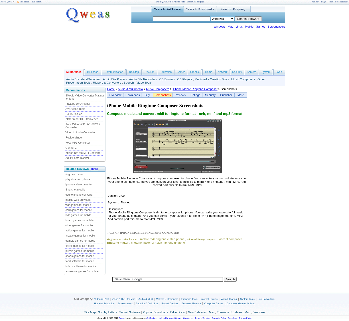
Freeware (223, 312)
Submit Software (129, 312)
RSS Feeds (23, 2)
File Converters (266, 299)
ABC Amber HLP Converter (81, 119)
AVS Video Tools (75, 108)
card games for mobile (78, 210)
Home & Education (104, 303)
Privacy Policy (245, 318)
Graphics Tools (189, 299)
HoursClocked (73, 114)
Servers (251, 72)
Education (166, 72)
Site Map (90, 312)
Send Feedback (341, 2)
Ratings (195, 95)
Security (237, 72)
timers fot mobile (75, 189)
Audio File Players (115, 79)
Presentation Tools (78, 82)
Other (261, 79)
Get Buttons (151, 318)
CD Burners (167, 79)
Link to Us (163, 318)
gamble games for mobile (80, 240)
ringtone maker (74, 174)
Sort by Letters (107, 312)
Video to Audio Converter (80, 132)
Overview (115, 95)
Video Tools (143, 82)
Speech (129, 82)
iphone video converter (78, 184)
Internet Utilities (209, 299)
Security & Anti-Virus (147, 303)
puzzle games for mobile (79, 251)
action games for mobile (79, 230)
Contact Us (188, 318)
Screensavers (276, 26)
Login (323, 2)
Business (92, 72)
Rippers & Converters (107, 82)
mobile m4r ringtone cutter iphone (162, 239)
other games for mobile (79, 225)
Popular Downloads (155, 312)
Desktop (134, 72)
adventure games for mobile (82, 271)
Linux (239, 26)
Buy (147, 95)
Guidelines (232, 318)
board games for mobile (79, 220)
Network (222, 72)
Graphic (194, 72)
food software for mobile (79, 261)
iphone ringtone (174, 242)
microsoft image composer (202, 239)
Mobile (249, 26)
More (240, 95)
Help (331, 2)
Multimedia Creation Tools (212, 79)
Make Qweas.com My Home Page (170, 2)
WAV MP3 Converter (77, 142)
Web (279, 72)
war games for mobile (78, 205)
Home (208, 72)
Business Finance (191, 303)
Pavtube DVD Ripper (77, 103)
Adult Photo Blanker (77, 158)
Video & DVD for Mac (123, 299)
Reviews (180, 95)
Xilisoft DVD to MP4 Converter (83, 152)
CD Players (184, 79)
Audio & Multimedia (130, 89)
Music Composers (243, 79)
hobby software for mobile (80, 266)
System (266, 72)
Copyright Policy (219, 318)
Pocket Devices (170, 303)
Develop (149, 72)
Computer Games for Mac (241, 303)
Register (315, 2)
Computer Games (213, 303)
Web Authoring (229, 299)
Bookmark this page (195, 2)
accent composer (230, 239)
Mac (230, 26)
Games (260, 26)
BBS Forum (37, 2)
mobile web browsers (78, 199)
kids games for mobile (78, 215)
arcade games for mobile (80, 235)
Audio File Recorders (143, 79)
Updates (236, 312)
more (94, 169)
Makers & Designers (167, 299)
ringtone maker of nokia (146, 242)
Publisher (226, 95)
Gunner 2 (71, 147)
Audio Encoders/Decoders (83, 79)
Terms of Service (202, 318)
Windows (219, 26)
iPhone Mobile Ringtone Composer (194, 89)
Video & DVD (101, 299)
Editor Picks (178, 312)
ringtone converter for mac (122, 239)
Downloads (133, 95)
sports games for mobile (79, 256)
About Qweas (7, 2)
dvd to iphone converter (79, 194)
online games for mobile (79, 245)
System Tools (247, 299)
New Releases (197, 312)
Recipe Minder (74, 137)
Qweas (122, 318)
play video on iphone (77, 179)
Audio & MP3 (145, 299)
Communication (114, 72)
